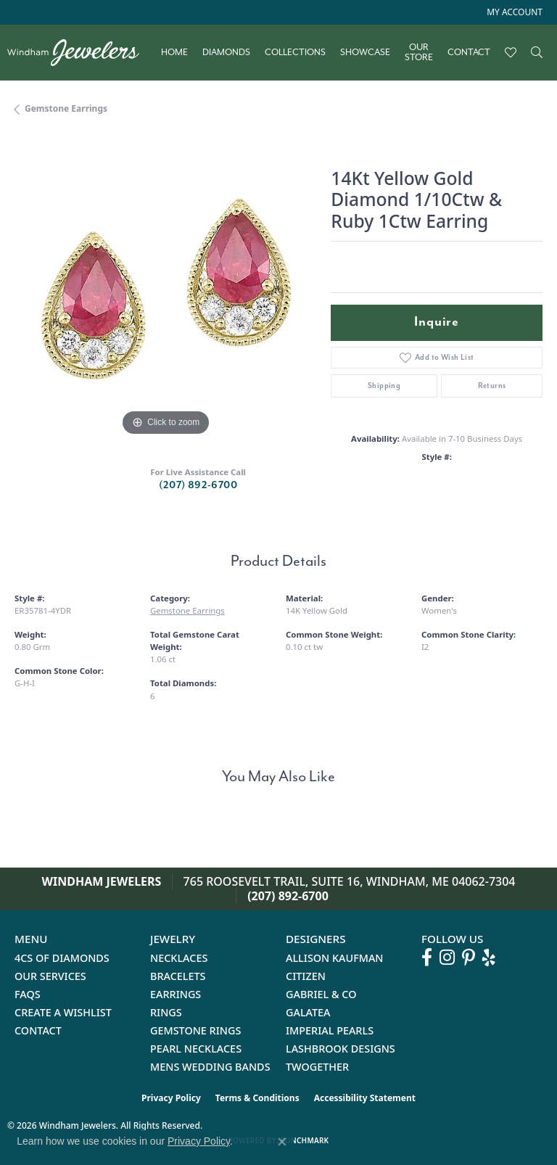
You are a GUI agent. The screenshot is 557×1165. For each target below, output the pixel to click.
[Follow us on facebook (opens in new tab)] (426, 957)
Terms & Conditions (257, 1098)
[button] (513, 12)
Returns (492, 385)
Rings (166, 1012)
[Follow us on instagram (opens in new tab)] (447, 957)
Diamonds (226, 52)
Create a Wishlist (63, 1012)
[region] (165, 289)
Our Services (50, 976)
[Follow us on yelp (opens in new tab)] (488, 957)
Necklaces (178, 958)
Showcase (365, 52)
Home (174, 52)
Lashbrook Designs (340, 1048)
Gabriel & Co (321, 994)
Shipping (384, 385)
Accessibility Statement (365, 1098)
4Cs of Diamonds (62, 958)
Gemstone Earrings (66, 108)
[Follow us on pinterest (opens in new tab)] (468, 957)
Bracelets (178, 976)
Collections (295, 52)
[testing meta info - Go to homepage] (80, 52)
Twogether (317, 1067)
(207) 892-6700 (198, 485)
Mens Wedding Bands (210, 1067)
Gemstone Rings (195, 1030)
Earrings (175, 994)
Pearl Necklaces (196, 1048)
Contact (468, 52)
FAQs (28, 994)
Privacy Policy (171, 1098)
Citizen (306, 976)
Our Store (419, 52)
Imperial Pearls (330, 1030)
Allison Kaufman (335, 958)
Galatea (308, 1012)
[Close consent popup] (282, 1141)
